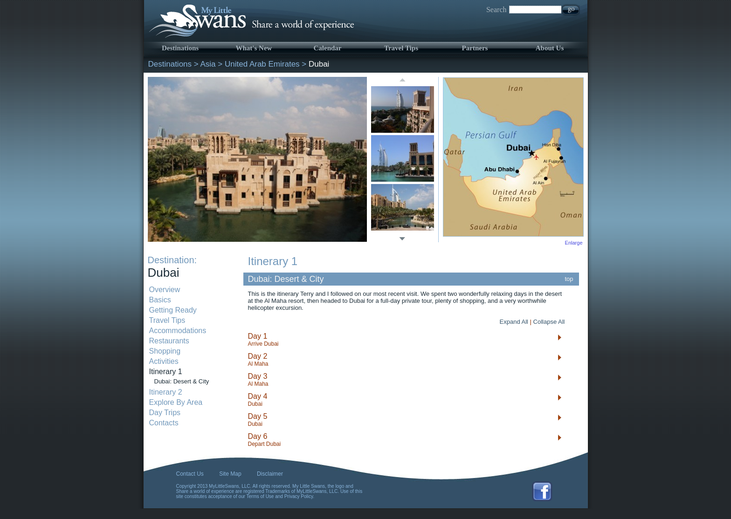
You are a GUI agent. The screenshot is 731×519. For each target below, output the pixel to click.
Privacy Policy (298, 496)
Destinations (180, 48)
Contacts (164, 423)
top (569, 278)
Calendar (328, 48)
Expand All (514, 321)
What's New (254, 48)
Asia (208, 64)
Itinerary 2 (165, 392)
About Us (550, 48)
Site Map (230, 474)
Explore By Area (176, 402)
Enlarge (574, 243)
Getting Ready (173, 310)
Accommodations (178, 331)
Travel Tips (401, 48)
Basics (160, 300)
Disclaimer (270, 474)
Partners (475, 48)
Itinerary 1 (165, 372)
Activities (164, 361)
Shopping (165, 351)
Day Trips (165, 413)
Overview (164, 290)
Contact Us (190, 474)
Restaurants (169, 341)
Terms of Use (260, 496)
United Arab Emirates (262, 64)
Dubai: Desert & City (181, 381)
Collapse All (549, 321)
